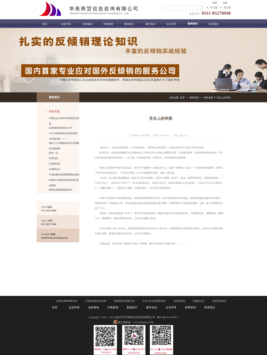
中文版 (214, 7)
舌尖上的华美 (224, 97)
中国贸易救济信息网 (95, 301)
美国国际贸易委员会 (124, 301)
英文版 (227, 7)
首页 (44, 24)
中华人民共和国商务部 (154, 301)
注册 (225, 3)
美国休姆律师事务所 (66, 301)
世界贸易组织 (219, 301)
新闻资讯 (194, 97)
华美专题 (208, 97)
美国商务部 (179, 301)
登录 (215, 3)
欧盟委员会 (199, 301)
